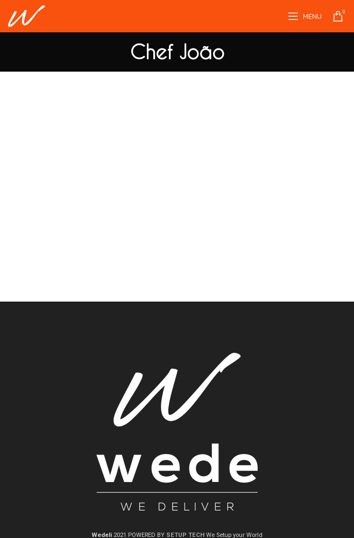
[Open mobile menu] (304, 16)
